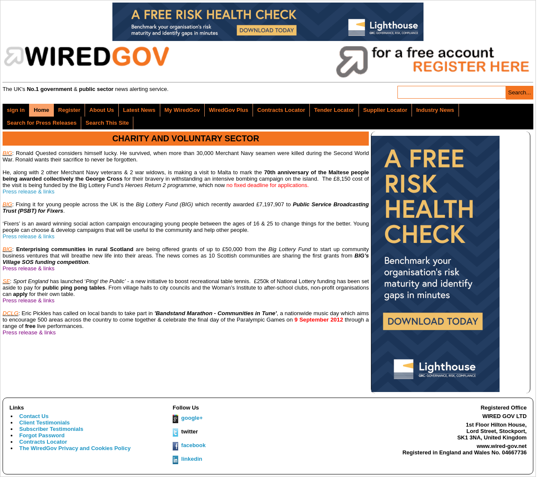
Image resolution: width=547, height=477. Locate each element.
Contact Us (34, 416)
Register (69, 110)
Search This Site (107, 123)
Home (41, 110)
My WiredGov (182, 110)
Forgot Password (42, 435)
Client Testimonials (44, 422)
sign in (16, 110)
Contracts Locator (281, 110)
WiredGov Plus (228, 110)
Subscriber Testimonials (51, 429)
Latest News (139, 110)
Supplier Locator (385, 110)
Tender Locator (334, 110)
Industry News (435, 110)
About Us (101, 110)
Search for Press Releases (41, 123)
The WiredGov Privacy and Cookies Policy (75, 448)
